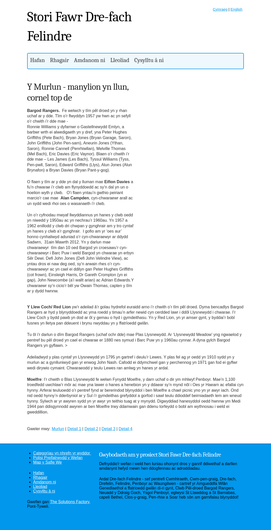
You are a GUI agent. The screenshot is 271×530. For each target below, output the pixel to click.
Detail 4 (125, 429)
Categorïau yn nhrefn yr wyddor (62, 453)
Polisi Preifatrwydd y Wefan (57, 458)
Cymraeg (220, 9)
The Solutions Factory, (70, 502)
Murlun (58, 429)
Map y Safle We (47, 462)
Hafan (37, 60)
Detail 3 (108, 429)
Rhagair (59, 60)
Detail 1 (74, 429)
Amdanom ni (89, 60)
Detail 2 (91, 429)
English (236, 9)
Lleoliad (119, 60)
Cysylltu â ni (149, 60)
